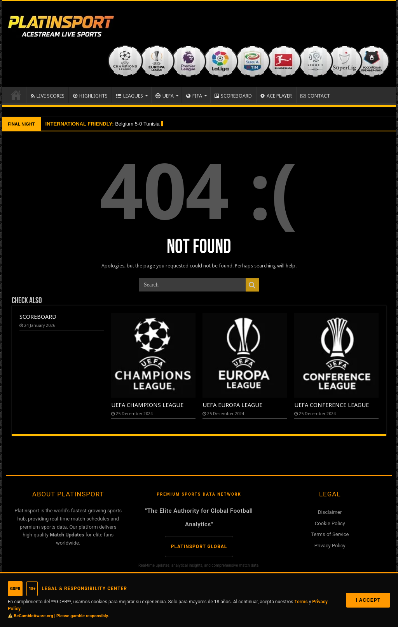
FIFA (194, 96)
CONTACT (315, 96)
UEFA (164, 96)
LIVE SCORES (48, 96)
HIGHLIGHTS (90, 96)
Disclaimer (330, 512)
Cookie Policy (330, 523)
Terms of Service (330, 534)
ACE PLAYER (276, 96)
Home (16, 95)
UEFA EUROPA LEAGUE (232, 405)
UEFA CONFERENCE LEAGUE (331, 405)
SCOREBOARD (233, 96)
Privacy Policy (330, 545)
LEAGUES (129, 96)
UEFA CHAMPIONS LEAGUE (147, 405)
